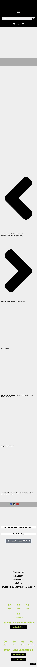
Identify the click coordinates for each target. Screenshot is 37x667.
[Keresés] (33, 19)
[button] (18, 12)
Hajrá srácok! (5, 348)
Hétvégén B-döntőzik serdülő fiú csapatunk (13, 301)
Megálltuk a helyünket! (7, 446)
